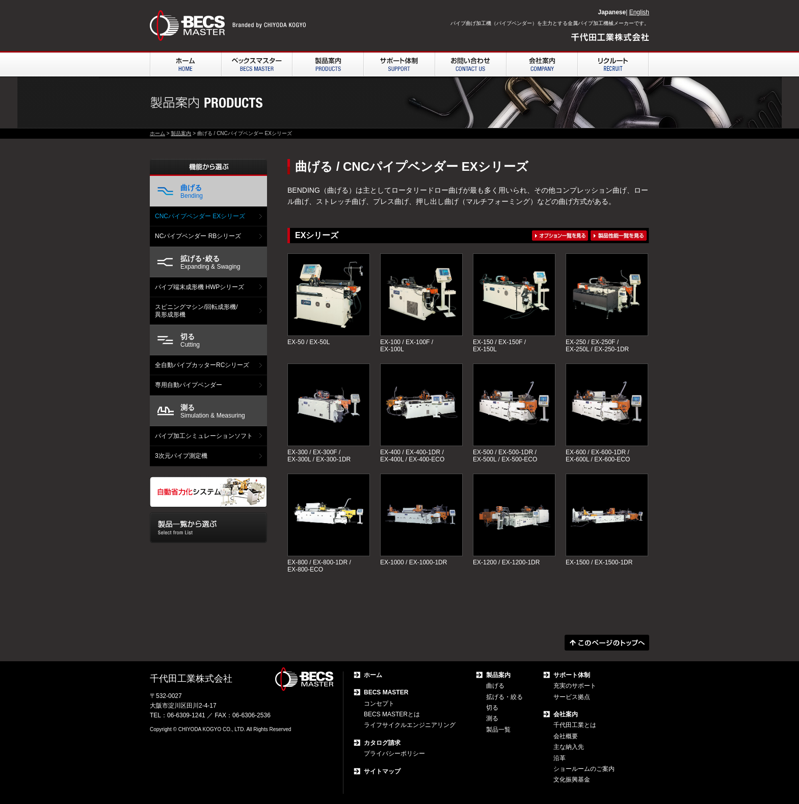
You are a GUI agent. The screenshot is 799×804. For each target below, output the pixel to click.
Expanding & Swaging (210, 262)
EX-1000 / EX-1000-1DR (413, 562)
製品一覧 (498, 729)
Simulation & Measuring (212, 411)
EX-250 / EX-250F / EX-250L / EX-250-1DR (597, 346)
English (639, 12)
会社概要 (565, 736)
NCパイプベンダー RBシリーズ (198, 236)
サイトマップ (382, 771)
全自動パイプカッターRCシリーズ (202, 365)
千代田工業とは (574, 725)
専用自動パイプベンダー (188, 384)
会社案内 (565, 714)
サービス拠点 (571, 697)
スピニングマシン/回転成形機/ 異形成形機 (196, 310)
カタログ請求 (382, 742)
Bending (191, 191)
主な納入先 (568, 746)
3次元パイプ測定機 (181, 455)
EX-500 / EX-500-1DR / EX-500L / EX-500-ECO (505, 456)
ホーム (157, 133)
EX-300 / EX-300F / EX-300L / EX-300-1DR (319, 456)
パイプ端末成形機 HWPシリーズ (199, 287)
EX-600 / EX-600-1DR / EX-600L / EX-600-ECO (598, 456)
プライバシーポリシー (394, 753)
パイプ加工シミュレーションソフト (204, 435)
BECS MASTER (386, 692)
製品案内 (181, 133)
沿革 (559, 758)
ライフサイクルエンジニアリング (410, 725)
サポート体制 (571, 675)
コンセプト (379, 703)
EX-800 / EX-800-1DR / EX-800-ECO (319, 566)
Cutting (190, 340)
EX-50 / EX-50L (308, 342)
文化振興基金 (571, 779)
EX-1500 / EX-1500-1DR (599, 562)
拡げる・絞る (504, 697)
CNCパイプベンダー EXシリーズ (200, 216)
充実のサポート (574, 685)
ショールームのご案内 (584, 768)
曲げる (495, 685)
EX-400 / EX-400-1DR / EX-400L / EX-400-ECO (412, 456)
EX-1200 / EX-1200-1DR (506, 562)
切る (492, 707)
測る (492, 718)
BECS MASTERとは (392, 714)
